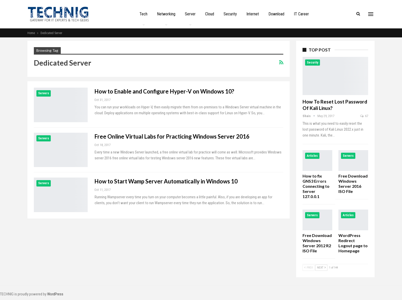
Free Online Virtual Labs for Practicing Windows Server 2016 (171, 136)
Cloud (209, 14)
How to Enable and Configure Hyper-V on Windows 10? (164, 91)
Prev (308, 267)
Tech (143, 14)
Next (321, 267)
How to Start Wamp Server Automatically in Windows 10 (166, 181)
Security (230, 14)
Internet (252, 14)
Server (190, 14)
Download (276, 14)
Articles (312, 156)
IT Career (301, 14)
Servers (43, 93)
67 (364, 116)
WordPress (55, 294)
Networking (166, 14)
